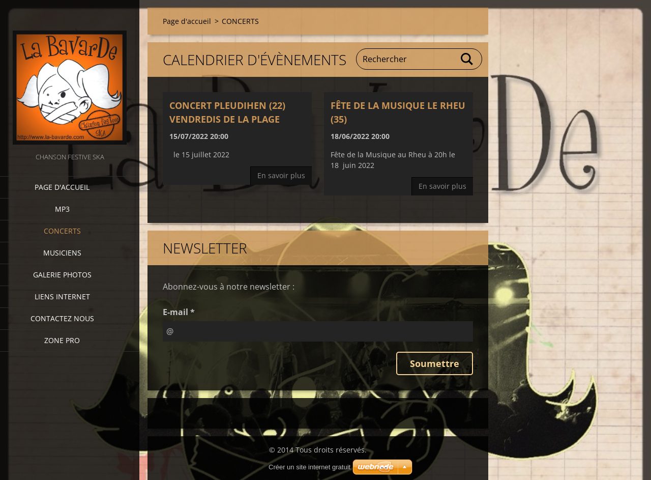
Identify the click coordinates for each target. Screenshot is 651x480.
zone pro (62, 340)
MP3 (62, 209)
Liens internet (62, 296)
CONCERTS (62, 231)
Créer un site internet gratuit (309, 467)
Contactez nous (62, 318)
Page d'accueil (62, 187)
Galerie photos (62, 274)
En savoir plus (281, 175)
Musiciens (62, 253)
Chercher (467, 59)
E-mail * (179, 312)
